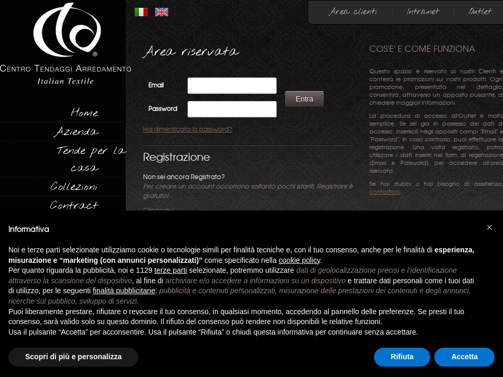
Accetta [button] (464, 356)
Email (155, 85)
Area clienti (353, 11)
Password (162, 109)
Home (84, 113)
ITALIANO (141, 12)
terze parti (171, 270)
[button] (489, 227)
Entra (304, 99)
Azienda (75, 132)
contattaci (384, 192)
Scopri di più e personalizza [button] (73, 356)
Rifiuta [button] (402, 356)
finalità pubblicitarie (124, 290)
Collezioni (74, 187)
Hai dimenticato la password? (187, 129)
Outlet (480, 11)
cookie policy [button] (299, 260)
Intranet (423, 11)
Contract (73, 206)
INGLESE (161, 12)
